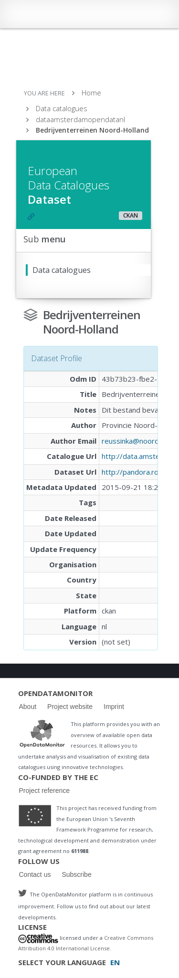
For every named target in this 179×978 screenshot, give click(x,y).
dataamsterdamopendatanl (80, 119)
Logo (42, 733)
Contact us (35, 874)
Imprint (114, 706)
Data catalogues (61, 108)
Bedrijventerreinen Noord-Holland (92, 130)
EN (115, 962)
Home (91, 92)
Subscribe (76, 874)
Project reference (44, 790)
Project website (70, 706)
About (28, 706)
